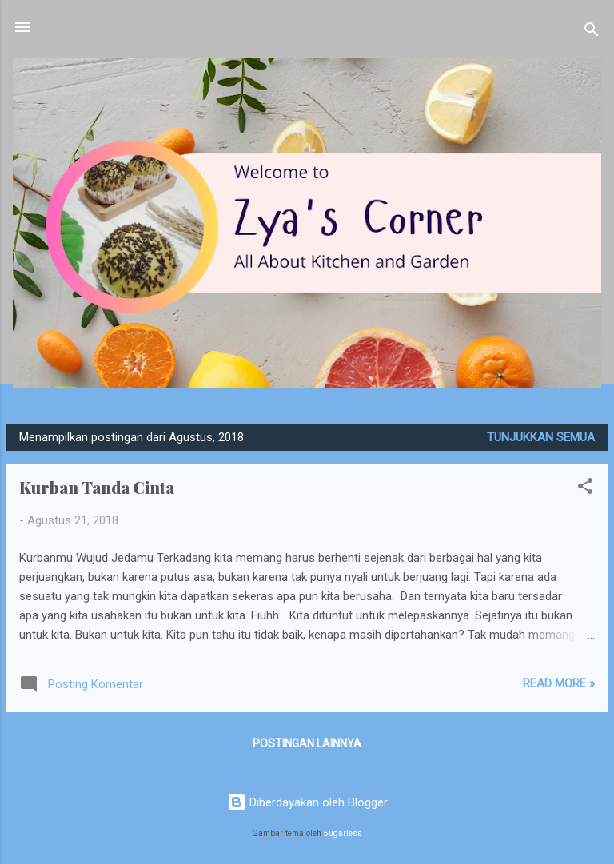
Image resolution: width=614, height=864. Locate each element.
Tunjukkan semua (541, 437)
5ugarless (343, 833)
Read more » (559, 683)
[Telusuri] (591, 32)
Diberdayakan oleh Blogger (307, 802)
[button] (585, 488)
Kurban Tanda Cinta (96, 487)
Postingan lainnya (307, 743)
